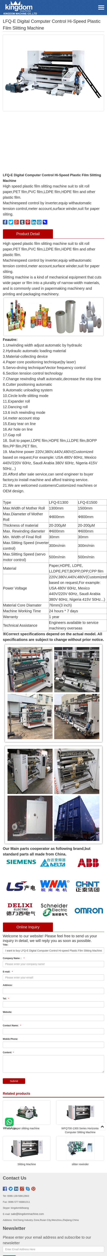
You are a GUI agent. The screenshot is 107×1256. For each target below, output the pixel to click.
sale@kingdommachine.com (27, 1213)
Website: (7, 1012)
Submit (14, 1081)
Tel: (6, 998)
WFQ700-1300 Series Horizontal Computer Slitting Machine (80, 1130)
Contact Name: (12, 1025)
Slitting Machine (27, 1164)
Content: (9, 1052)
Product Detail (28, 234)
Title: (5, 944)
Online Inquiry (27, 927)
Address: (7, 985)
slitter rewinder (80, 1164)
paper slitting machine (26, 1128)
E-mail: (8, 971)
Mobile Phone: (10, 1039)
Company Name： (14, 958)
